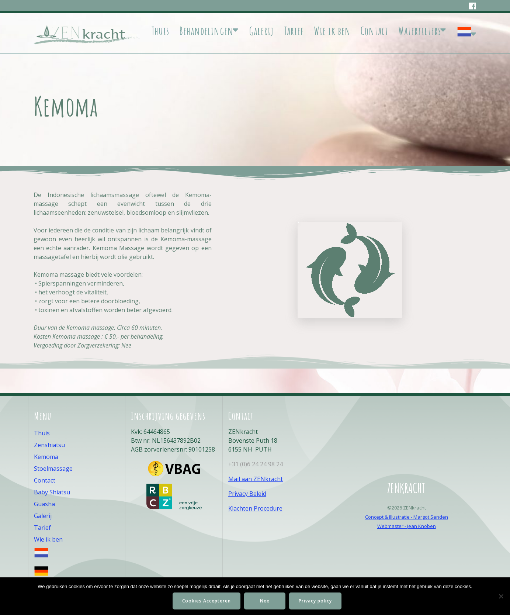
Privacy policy (315, 601)
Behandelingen (206, 31)
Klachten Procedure (255, 508)
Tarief (294, 31)
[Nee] (500, 596)
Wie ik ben (332, 31)
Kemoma (46, 457)
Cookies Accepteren (206, 601)
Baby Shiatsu (52, 492)
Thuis (160, 31)
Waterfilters (419, 31)
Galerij (261, 31)
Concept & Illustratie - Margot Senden (406, 517)
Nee (265, 601)
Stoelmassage (53, 468)
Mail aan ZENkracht (255, 479)
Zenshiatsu (49, 445)
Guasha (44, 504)
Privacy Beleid (247, 494)
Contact (374, 31)
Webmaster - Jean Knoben (406, 526)
